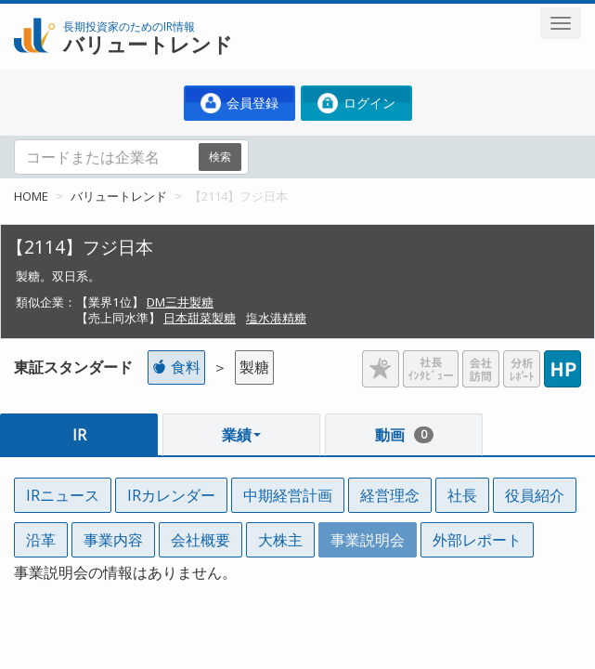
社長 (462, 495)
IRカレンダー (171, 495)
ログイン (356, 103)
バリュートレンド (119, 196)
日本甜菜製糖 (199, 317)
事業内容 (113, 540)
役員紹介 (534, 495)
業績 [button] (241, 435)
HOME (31, 196)
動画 (404, 435)
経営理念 (390, 495)
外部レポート (477, 540)
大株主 (280, 540)
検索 (220, 156)
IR (79, 435)
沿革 (41, 540)
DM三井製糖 (180, 302)
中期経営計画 (287, 495)
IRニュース (62, 495)
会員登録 (239, 103)
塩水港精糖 (276, 317)
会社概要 (200, 540)
